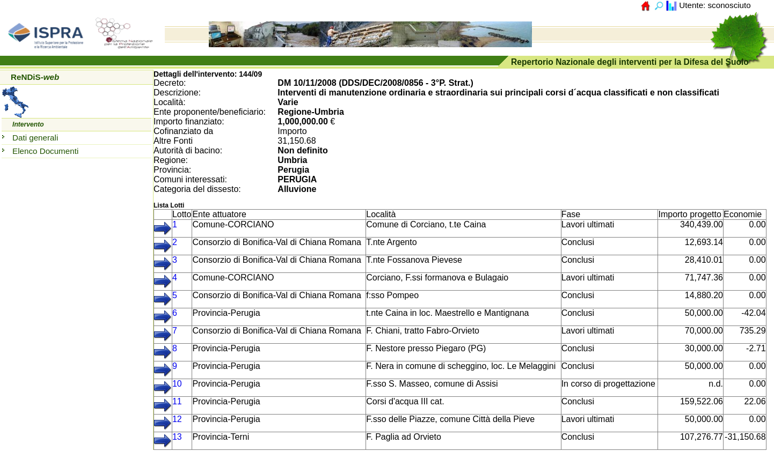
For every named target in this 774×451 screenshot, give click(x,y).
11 (177, 401)
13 (177, 436)
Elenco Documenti (45, 151)
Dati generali (35, 137)
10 (177, 383)
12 (177, 419)
